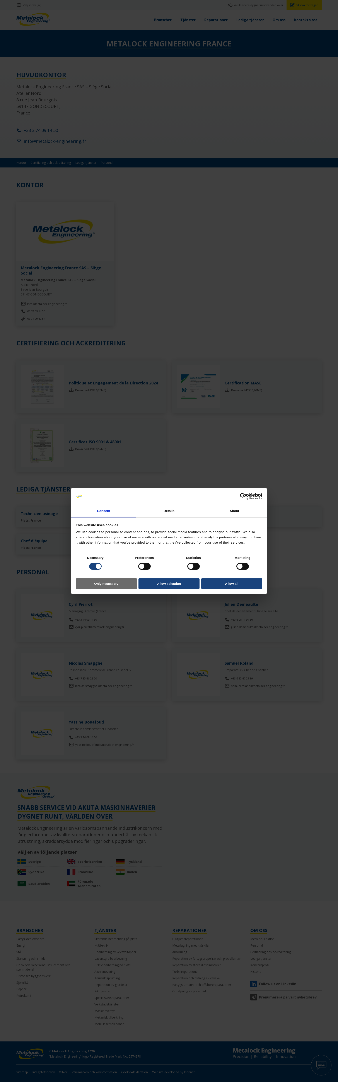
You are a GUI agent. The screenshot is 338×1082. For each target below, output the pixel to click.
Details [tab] (169, 511)
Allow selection (169, 583)
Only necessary (106, 583)
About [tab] (234, 511)
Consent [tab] (103, 511)
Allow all (231, 583)
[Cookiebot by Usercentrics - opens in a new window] (243, 496)
